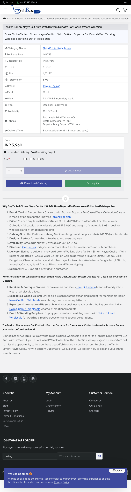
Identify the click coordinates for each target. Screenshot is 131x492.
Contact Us (95, 401)
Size (6, 160)
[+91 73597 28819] (27, 2)
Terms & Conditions (13, 416)
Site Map (93, 411)
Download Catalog (33, 185)
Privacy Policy (63, 480)
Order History (53, 406)
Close (118, 468)
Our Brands (94, 406)
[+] (22, 172)
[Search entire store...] (116, 10)
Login (49, 401)
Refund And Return (12, 421)
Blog (5, 406)
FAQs (5, 426)
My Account (53, 394)
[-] (9, 172)
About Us (7, 401)
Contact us (29, 249)
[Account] (9, 2)
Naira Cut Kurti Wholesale (30, 19)
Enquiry (93, 185)
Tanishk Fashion (51, 86)
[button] (73, 172)
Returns (50, 411)
